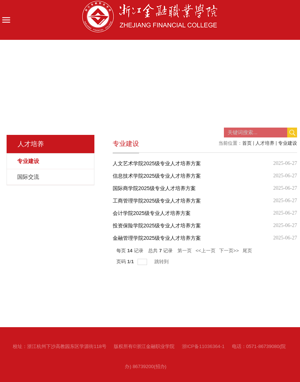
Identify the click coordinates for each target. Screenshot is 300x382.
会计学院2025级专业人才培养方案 (152, 213)
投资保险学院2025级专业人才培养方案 (157, 225)
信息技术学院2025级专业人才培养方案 (157, 176)
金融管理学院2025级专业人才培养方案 (157, 238)
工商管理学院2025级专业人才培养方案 (157, 201)
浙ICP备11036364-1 (203, 346)
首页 (247, 143)
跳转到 (162, 261)
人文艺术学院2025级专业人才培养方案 (157, 163)
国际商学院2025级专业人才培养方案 (154, 188)
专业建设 (287, 143)
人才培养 (264, 143)
